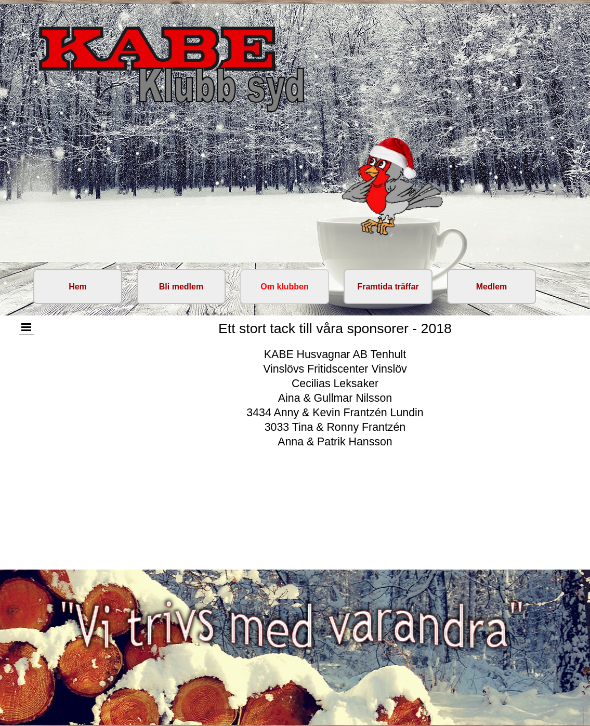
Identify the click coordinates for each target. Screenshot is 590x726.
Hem (78, 286)
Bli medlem (181, 286)
